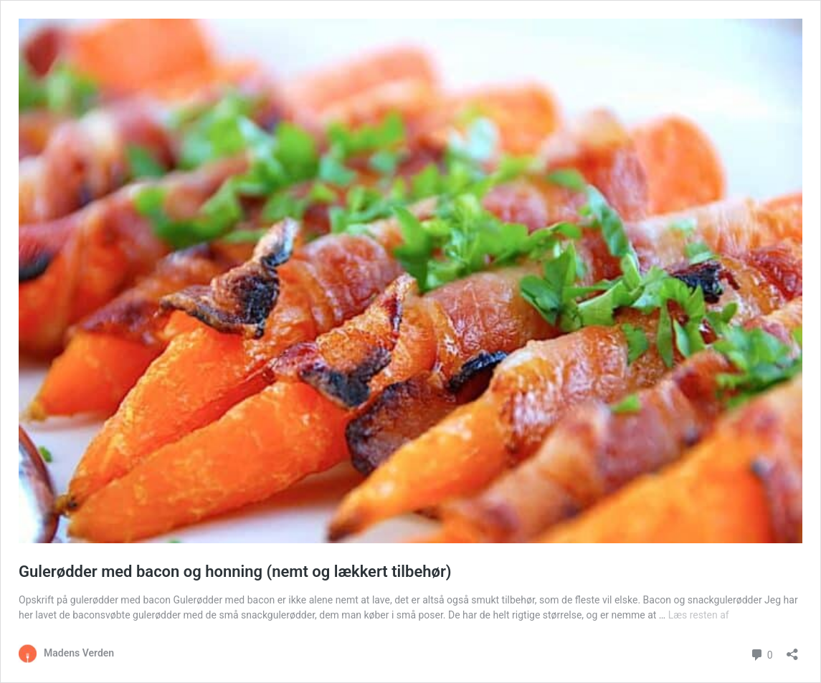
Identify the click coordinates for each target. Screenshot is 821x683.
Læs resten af (698, 615)
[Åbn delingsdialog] (792, 650)
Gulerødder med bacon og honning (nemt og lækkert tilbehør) (235, 572)
